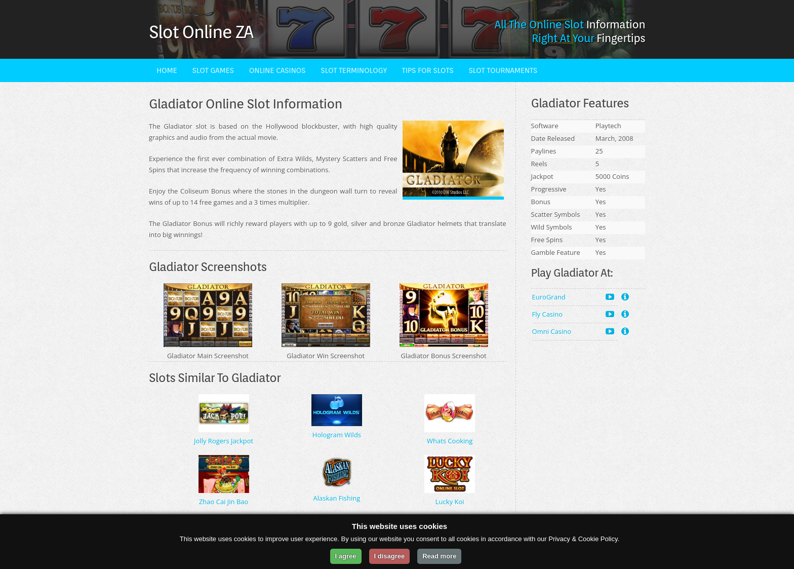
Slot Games (213, 70)
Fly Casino (573, 314)
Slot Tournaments (502, 70)
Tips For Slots (428, 70)
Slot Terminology (354, 70)
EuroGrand (573, 296)
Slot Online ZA (201, 31)
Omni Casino (573, 331)
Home (166, 70)
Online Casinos (277, 70)
